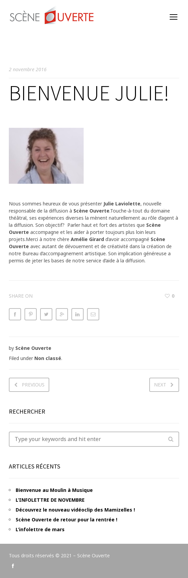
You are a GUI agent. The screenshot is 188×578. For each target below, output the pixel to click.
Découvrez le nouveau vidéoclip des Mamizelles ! (75, 509)
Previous (33, 384)
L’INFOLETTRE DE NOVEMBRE (50, 500)
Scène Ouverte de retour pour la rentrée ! (66, 519)
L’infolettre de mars (40, 529)
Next (160, 384)
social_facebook (13, 566)
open (173, 17)
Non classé (47, 358)
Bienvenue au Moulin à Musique (54, 490)
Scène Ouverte (33, 348)
